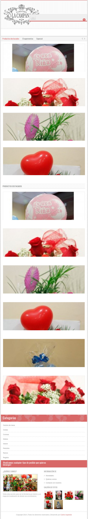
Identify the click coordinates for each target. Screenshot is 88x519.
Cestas (5, 430)
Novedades (50, 476)
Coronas (6, 434)
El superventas (27, 38)
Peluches (6, 448)
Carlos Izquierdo (66, 515)
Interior (5, 444)
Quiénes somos (51, 479)
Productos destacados (10, 38)
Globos (5, 439)
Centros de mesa (9, 425)
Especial (39, 38)
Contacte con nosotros (53, 483)
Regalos (6, 457)
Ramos (5, 453)
